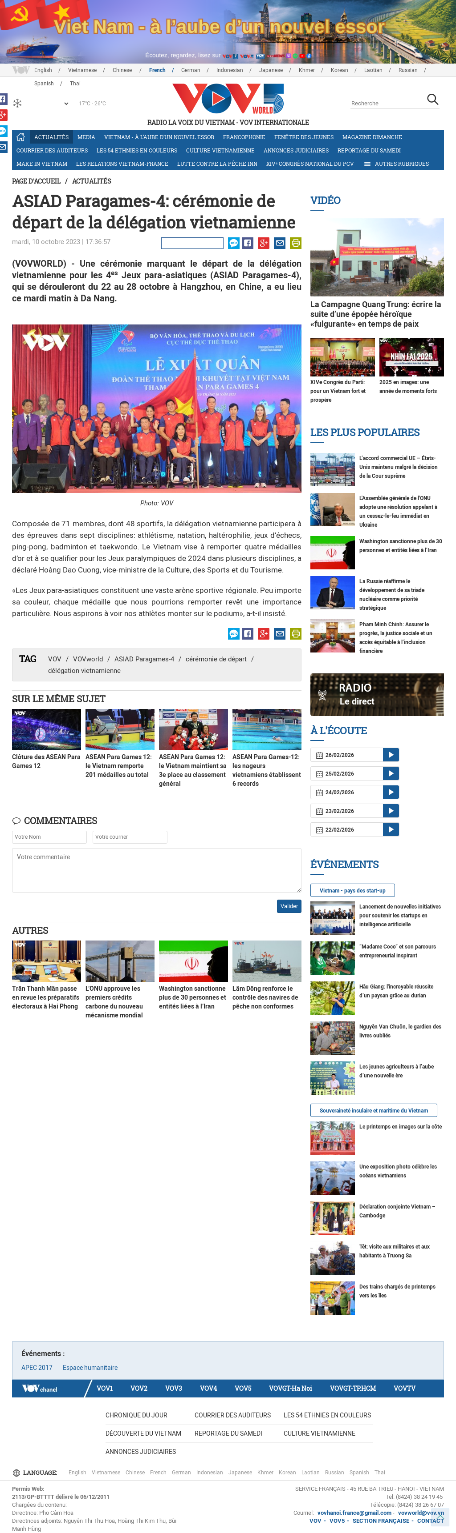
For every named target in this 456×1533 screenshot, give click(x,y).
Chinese (123, 70)
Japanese (271, 70)
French (157, 70)
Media (86, 136)
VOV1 (105, 1388)
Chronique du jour (136, 1415)
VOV (54, 659)
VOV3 (173, 1388)
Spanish (359, 1472)
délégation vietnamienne (84, 671)
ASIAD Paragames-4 (144, 659)
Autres (30, 930)
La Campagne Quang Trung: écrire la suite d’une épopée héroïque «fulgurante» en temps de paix (375, 314)
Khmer (307, 70)
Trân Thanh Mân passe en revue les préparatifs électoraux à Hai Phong (45, 997)
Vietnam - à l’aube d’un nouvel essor (159, 136)
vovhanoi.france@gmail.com (353, 1512)
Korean (339, 70)
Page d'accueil (36, 181)
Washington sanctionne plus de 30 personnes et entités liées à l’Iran (192, 997)
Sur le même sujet (59, 698)
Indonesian (229, 70)
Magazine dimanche (372, 136)
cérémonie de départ (216, 659)
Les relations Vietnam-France (122, 163)
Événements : (43, 1353)
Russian (408, 70)
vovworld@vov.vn (421, 1512)
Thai (380, 1472)
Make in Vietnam (41, 163)
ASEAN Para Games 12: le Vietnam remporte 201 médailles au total (119, 765)
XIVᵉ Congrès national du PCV (310, 163)
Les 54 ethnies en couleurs (137, 150)
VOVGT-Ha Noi (290, 1388)
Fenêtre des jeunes (304, 136)
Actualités (51, 136)
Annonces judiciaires (296, 150)
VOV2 (138, 1388)
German (190, 70)
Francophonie (244, 136)
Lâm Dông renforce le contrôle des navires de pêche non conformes (265, 997)
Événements (344, 864)
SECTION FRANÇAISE (381, 1520)
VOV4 (208, 1388)
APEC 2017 (37, 1367)
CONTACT (430, 1520)
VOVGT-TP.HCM (353, 1388)
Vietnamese (82, 70)
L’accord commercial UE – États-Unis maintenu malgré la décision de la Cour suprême (398, 467)
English (43, 70)
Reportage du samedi (369, 150)
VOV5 (243, 1388)
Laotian (373, 70)
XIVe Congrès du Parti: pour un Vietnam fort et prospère (338, 391)
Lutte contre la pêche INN (217, 163)
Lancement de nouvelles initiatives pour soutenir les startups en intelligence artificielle (400, 916)
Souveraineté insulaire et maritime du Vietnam (374, 1111)
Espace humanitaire (90, 1367)
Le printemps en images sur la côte (400, 1127)
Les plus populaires (364, 432)
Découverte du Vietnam (143, 1433)
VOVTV (404, 1388)
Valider (289, 906)
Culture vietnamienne (220, 150)
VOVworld (88, 659)
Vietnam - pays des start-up (353, 891)
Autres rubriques (396, 164)
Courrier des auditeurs (52, 150)
